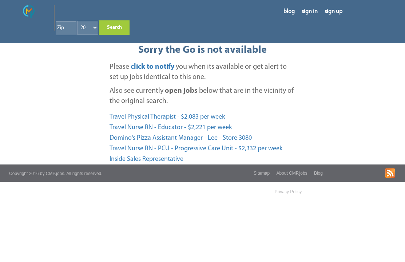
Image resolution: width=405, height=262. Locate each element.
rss (390, 173)
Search (114, 27)
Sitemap (262, 173)
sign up (333, 12)
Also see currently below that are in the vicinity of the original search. (202, 96)
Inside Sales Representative (146, 159)
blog (289, 12)
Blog (318, 173)
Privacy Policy (288, 191)
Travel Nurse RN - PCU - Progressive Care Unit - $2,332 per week (196, 148)
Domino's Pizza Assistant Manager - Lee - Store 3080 (181, 138)
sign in (310, 12)
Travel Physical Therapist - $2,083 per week (167, 117)
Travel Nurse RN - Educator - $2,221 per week (171, 127)
